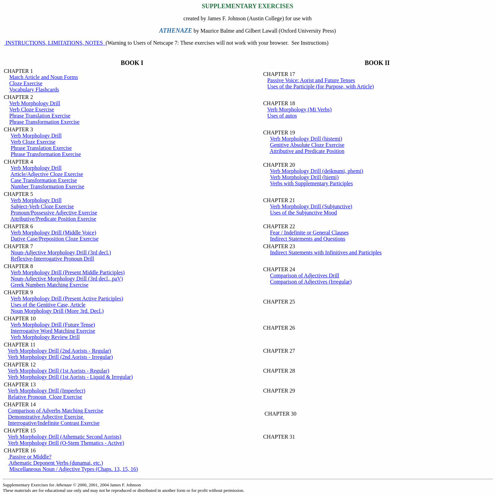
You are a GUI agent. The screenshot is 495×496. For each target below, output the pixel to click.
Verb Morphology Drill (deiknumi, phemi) (316, 171)
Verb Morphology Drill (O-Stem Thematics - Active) (66, 443)
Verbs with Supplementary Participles (311, 183)
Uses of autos (282, 116)
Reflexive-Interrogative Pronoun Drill (52, 259)
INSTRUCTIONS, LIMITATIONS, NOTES (55, 43)
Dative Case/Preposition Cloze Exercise (54, 239)
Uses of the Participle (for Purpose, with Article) (320, 86)
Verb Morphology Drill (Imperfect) (46, 391)
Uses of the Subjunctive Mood (303, 213)
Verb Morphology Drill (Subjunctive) (311, 206)
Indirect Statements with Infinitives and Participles (326, 252)
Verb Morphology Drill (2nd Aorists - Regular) (59, 351)
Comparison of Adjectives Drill (304, 275)
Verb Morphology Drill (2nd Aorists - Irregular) (60, 357)
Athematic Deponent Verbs (55, 463)
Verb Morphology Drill (34, 103)
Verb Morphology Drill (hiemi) (304, 177)
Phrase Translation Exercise (39, 116)
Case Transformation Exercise (44, 180)
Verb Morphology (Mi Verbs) (299, 109)
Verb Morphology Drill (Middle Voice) (53, 232)
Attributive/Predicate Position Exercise (53, 219)
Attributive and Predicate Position (307, 151)
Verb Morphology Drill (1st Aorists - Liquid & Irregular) (70, 377)
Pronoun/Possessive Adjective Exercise (54, 213)
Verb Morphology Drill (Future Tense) (53, 325)
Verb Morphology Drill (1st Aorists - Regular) (58, 371)
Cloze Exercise (25, 83)
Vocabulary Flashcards (34, 89)
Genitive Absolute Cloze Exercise (307, 145)
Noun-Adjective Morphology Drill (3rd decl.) (61, 252)
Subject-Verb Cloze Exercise (42, 206)
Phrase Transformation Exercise (44, 122)
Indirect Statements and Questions (307, 239)
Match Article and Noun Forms (43, 77)
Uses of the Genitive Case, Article (48, 305)
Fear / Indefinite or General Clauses (309, 232)
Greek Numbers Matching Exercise (49, 285)
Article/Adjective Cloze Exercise (46, 174)
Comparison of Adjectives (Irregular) (311, 282)
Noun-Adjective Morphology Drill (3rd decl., (67, 279)
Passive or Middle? (30, 457)
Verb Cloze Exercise (31, 109)
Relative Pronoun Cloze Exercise (45, 397)
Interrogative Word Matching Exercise (53, 331)
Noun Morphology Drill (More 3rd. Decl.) (57, 311)
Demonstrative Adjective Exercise (46, 417)
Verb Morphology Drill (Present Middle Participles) (68, 272)
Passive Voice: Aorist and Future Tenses (311, 80)
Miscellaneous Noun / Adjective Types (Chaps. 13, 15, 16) (73, 469)
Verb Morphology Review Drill (45, 337)
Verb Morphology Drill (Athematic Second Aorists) (64, 437)
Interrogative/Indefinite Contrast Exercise (54, 423)
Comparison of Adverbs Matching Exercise (55, 411)
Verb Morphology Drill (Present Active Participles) (67, 298)
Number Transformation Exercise (47, 186)
